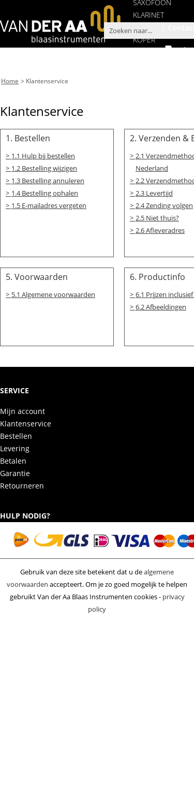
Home (10, 80)
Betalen (13, 459)
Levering (14, 446)
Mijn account (22, 409)
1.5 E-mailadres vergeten (48, 204)
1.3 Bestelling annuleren (47, 179)
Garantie (15, 471)
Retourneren (22, 483)
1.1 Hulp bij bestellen (43, 154)
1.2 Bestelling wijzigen (44, 166)
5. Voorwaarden (37, 274)
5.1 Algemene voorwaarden (53, 292)
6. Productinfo (157, 274)
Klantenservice (47, 80)
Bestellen (16, 434)
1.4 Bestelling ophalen (44, 191)
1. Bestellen (28, 137)
